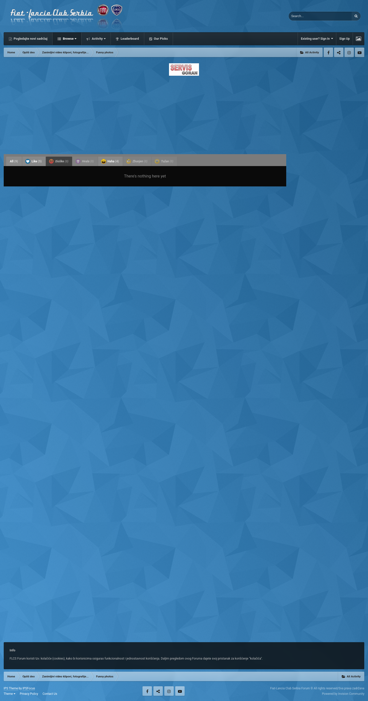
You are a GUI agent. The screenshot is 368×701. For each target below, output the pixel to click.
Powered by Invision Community (343, 694)
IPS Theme (11, 688)
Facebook (328, 52)
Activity (98, 38)
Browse (69, 38)
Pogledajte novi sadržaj (30, 38)
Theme (9, 694)
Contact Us (50, 694)
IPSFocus (29, 688)
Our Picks (160, 38)
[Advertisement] (184, 113)
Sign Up (344, 38)
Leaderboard (129, 38)
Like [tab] (33, 161)
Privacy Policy (29, 694)
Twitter (338, 52)
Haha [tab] (110, 161)
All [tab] (14, 161)
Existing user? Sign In (317, 38)
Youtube (359, 52)
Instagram (349, 52)
